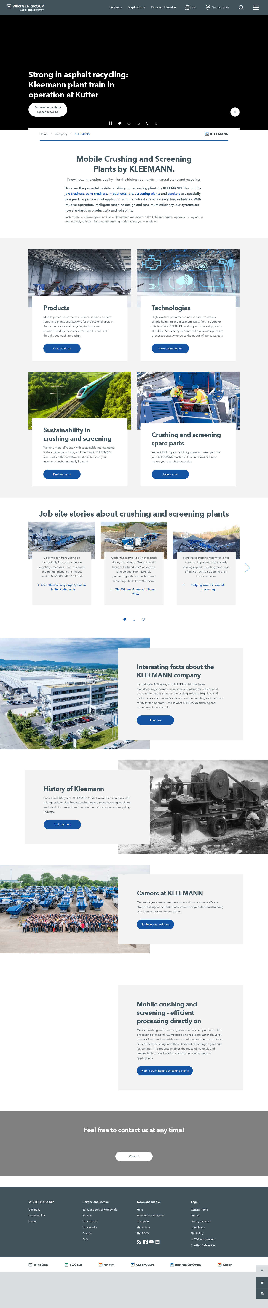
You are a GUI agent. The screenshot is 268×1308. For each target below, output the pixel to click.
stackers (174, 194)
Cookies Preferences (203, 1247)
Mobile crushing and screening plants (165, 1072)
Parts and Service (163, 7)
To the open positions (155, 926)
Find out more (62, 475)
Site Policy (197, 1235)
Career (32, 1223)
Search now (170, 475)
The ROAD (143, 1229)
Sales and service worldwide (100, 1211)
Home (43, 134)
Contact (134, 1158)
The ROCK (143, 1235)
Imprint (195, 1217)
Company (61, 134)
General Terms (199, 1211)
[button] (235, 112)
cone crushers (96, 194)
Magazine (143, 1223)
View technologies (170, 348)
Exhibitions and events (150, 1217)
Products (115, 7)
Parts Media (90, 1229)
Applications (137, 7)
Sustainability (36, 1217)
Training (87, 1217)
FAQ (85, 1241)
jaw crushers (74, 194)
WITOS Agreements (203, 1241)
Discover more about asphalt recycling (48, 109)
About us (155, 721)
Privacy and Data (201, 1223)
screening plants (147, 194)
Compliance (198, 1229)
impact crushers (121, 194)
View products (62, 348)
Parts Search (90, 1223)
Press (140, 1211)
